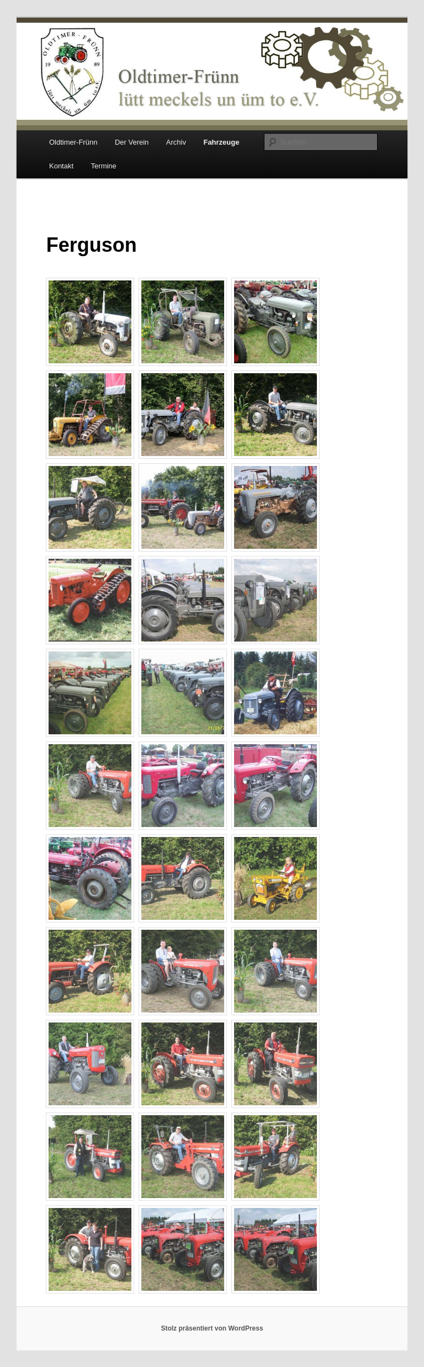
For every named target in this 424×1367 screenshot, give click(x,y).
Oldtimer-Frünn (73, 142)
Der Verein (132, 142)
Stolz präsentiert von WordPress (212, 1328)
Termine (103, 166)
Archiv (176, 142)
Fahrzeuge (221, 142)
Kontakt (61, 166)
